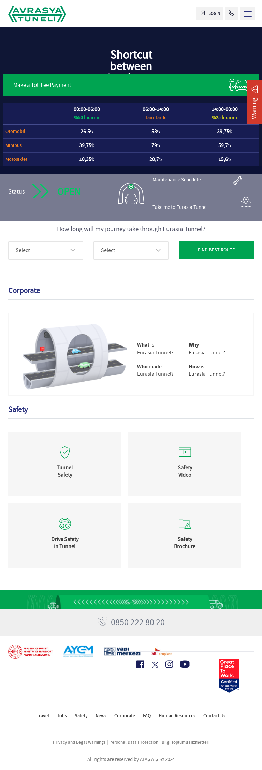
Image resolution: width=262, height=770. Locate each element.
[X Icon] (154, 665)
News (101, 715)
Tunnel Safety (65, 471)
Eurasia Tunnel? (207, 348)
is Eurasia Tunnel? (155, 348)
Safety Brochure (184, 543)
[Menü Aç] (247, 13)
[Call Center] (231, 13)
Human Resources (177, 715)
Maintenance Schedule (197, 180)
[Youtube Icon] (185, 664)
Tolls (62, 715)
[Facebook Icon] (140, 664)
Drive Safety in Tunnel (64, 543)
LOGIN (210, 13)
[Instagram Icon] (169, 664)
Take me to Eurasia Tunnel (201, 204)
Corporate (124, 715)
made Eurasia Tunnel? (155, 370)
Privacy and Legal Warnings (79, 742)
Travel (43, 715)
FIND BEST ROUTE (216, 250)
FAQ (147, 715)
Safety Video (185, 471)
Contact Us (214, 715)
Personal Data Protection (133, 742)
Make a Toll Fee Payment (131, 85)
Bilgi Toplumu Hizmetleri (185, 742)
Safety (81, 715)
